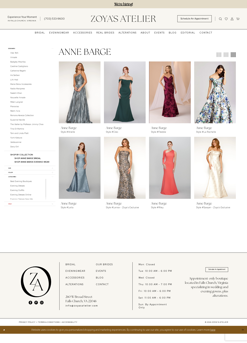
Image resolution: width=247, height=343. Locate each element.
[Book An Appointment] (194, 18)
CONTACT (102, 293)
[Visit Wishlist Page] (226, 19)
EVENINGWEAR (75, 280)
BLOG (100, 286)
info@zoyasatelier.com (82, 314)
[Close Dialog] (5, 339)
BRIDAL (71, 273)
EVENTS (101, 280)
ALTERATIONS (75, 293)
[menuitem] (22, 18)
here (212, 339)
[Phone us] (54, 19)
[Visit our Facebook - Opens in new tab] (30, 311)
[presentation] (80, 92)
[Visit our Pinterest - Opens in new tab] (36, 311)
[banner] (123, 18)
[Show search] (220, 19)
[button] (232, 19)
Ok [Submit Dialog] (241, 339)
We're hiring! (123, 4)
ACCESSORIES (75, 286)
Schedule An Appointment (211, 279)
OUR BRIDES (104, 273)
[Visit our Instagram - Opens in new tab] (42, 311)
